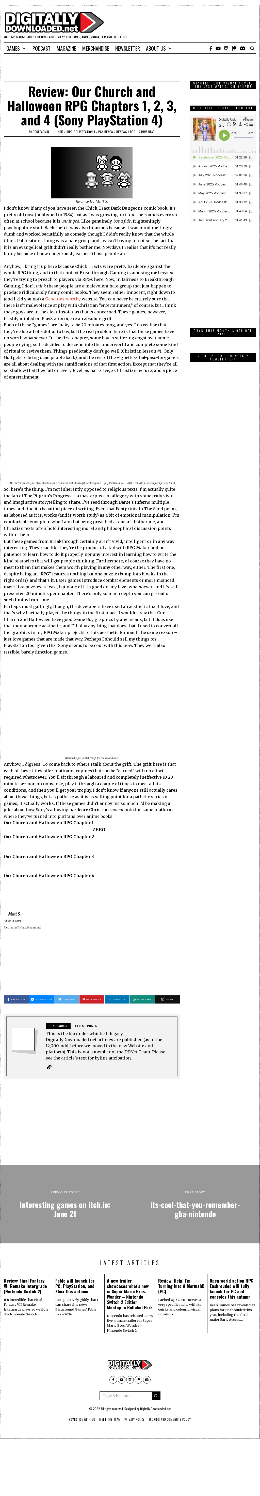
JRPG (69, 131)
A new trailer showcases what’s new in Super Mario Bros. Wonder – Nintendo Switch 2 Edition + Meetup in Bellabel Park (130, 1294)
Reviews (121, 131)
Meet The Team (109, 1419)
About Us (156, 48)
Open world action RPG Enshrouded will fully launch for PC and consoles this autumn (231, 1288)
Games (13, 48)
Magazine (66, 48)
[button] (156, 1395)
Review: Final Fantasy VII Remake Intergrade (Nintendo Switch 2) (25, 1286)
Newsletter (127, 48)
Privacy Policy (134, 1419)
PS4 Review (105, 131)
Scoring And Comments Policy (170, 1419)
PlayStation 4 (85, 131)
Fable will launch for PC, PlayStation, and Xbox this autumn (74, 1286)
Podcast (41, 48)
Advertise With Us (81, 1419)
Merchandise (95, 48)
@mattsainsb (33, 927)
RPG (132, 131)
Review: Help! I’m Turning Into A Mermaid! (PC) (181, 1286)
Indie (60, 131)
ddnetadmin (41, 131)
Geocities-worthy (63, 298)
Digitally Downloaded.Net (155, 1408)
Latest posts (86, 1026)
